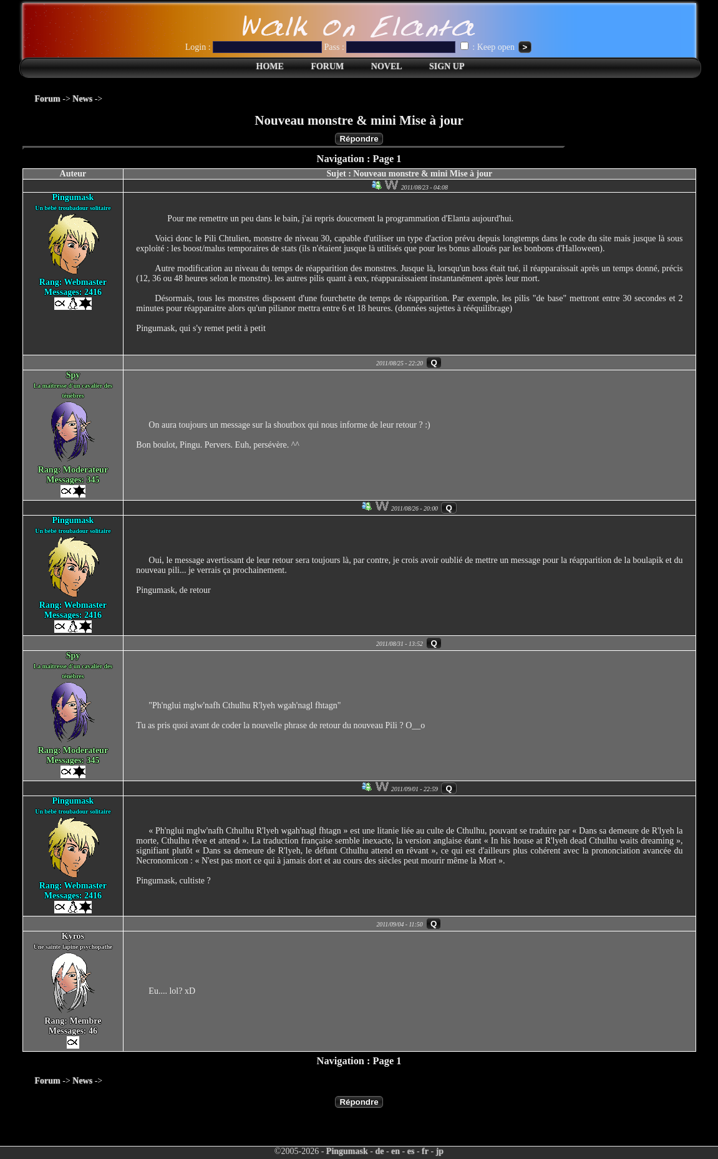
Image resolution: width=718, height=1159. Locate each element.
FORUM (327, 66)
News (82, 98)
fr (425, 1151)
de (379, 1151)
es (411, 1151)
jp (440, 1151)
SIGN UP (446, 66)
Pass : (391, 47)
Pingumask (347, 1151)
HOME (270, 66)
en (395, 1151)
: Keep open (488, 47)
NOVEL (386, 66)
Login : (254, 47)
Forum (48, 98)
